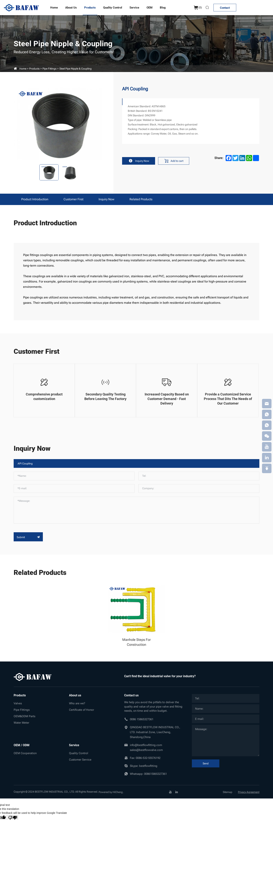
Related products (140, 199)
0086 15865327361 (141, 719)
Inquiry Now (138, 160)
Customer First (73, 199)
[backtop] (266, 468)
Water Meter (21, 722)
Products (90, 7)
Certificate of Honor (81, 710)
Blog (163, 7)
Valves (18, 703)
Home (54, 7)
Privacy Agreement (248, 792)
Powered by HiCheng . (111, 792)
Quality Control (112, 7)
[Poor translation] (12, 817)
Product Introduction (34, 199)
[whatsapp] (266, 414)
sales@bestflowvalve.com (146, 750)
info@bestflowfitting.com (146, 745)
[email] (266, 403)
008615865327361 (155, 774)
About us (71, 7)
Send (206, 763)
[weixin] (266, 436)
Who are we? (77, 703)
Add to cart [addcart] (173, 160)
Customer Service (80, 759)
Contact (225, 7)
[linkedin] (176, 792)
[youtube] (170, 792)
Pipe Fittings (49, 68)
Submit (28, 537)
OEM (149, 7)
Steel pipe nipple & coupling (75, 68)
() (198, 7)
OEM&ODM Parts (24, 716)
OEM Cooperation (25, 753)
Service (134, 7)
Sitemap (227, 792)
